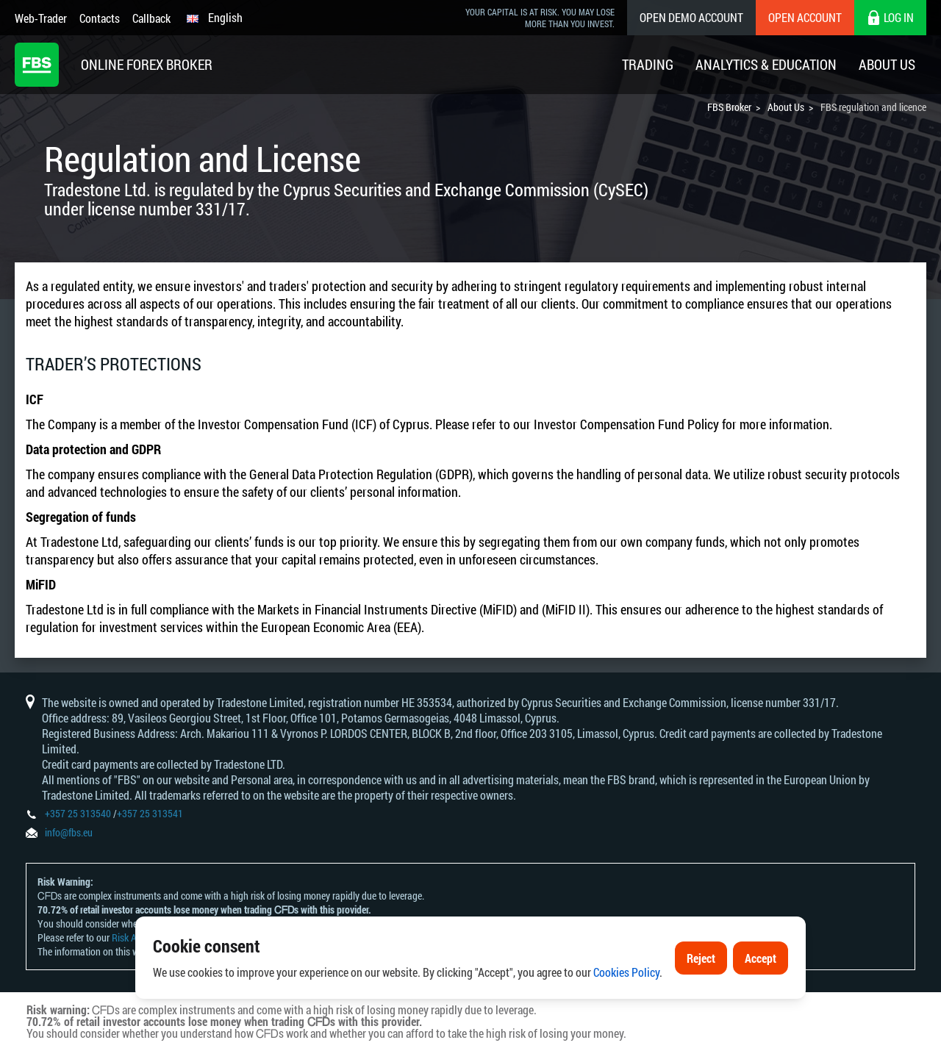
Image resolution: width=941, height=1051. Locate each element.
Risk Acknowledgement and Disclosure (188, 937)
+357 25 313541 (150, 813)
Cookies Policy (626, 1008)
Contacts (99, 18)
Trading (647, 64)
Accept (760, 994)
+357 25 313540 (78, 813)
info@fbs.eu (69, 832)
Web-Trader (41, 18)
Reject (701, 994)
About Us (887, 64)
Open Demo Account (691, 17)
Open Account (805, 17)
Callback (151, 18)
